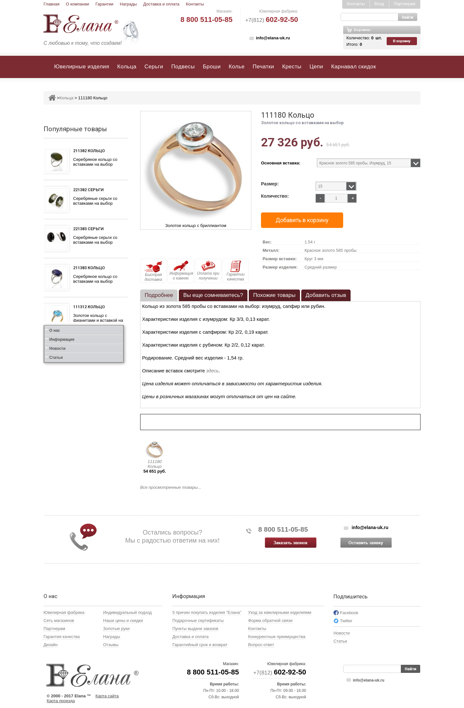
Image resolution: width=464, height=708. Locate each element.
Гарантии (104, 4)
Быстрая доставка (153, 271)
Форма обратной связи (270, 620)
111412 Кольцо (89, 347)
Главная (51, 4)
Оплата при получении (208, 270)
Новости (57, 449)
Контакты (195, 4)
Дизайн (51, 644)
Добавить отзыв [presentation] (326, 295)
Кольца (126, 67)
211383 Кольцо (89, 267)
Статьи (56, 458)
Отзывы (111, 644)
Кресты (292, 67)
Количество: (275, 196)
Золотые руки (116, 628)
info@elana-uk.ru (273, 37)
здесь (212, 370)
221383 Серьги (88, 228)
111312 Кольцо (89, 306)
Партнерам (404, 3)
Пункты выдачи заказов (195, 628)
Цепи (316, 67)
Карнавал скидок (353, 67)
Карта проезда (61, 700)
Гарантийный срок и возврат (199, 644)
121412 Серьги (88, 386)
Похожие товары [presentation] (274, 295)
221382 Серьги (88, 189)
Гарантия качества (62, 636)
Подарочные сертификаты (198, 620)
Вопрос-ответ (261, 644)
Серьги (153, 67)
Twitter (346, 620)
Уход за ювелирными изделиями (279, 612)
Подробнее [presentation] (159, 295)
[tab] (159, 295)
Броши (212, 67)
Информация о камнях (181, 270)
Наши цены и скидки (123, 620)
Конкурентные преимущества (276, 636)
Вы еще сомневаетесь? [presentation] (213, 295)
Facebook (349, 612)
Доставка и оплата (161, 4)
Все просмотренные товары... (170, 487)
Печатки (263, 67)
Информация (61, 440)
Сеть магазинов (59, 620)
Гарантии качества (236, 271)
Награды (128, 4)
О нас (54, 430)
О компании (77, 4)
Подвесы (183, 67)
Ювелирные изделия (81, 67)
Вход (379, 3)
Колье (237, 67)
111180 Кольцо (154, 464)
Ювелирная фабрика (64, 612)
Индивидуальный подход (127, 612)
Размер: (270, 184)
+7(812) (271, 20)
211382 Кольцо (89, 150)
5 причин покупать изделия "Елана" (206, 612)
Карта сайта (107, 695)
